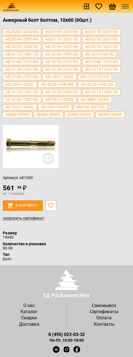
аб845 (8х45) (110, 114)
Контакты (104, 324)
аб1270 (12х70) (94, 77)
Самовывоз (104, 305)
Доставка (29, 324)
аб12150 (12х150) (61, 61)
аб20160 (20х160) (61, 31)
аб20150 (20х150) (101, 31)
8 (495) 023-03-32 (66, 334)
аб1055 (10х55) (19, 107)
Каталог (29, 311)
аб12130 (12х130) (22, 69)
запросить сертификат (23, 218)
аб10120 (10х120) (61, 92)
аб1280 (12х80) (59, 77)
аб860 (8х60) (79, 114)
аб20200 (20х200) (22, 31)
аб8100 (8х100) (90, 107)
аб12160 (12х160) (22, 61)
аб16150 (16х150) (61, 46)
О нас (29, 305)
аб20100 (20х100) (101, 39)
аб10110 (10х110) (101, 92)
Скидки (29, 317)
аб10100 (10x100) (22, 99)
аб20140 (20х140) (22, 39)
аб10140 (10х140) (57, 84)
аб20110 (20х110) (61, 39)
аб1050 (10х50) (55, 107)
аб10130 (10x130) (97, 84)
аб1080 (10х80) (94, 99)
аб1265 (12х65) (19, 84)
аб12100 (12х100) (22, 77)
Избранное (99, 6)
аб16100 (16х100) (61, 54)
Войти (86, 6)
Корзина (112, 6)
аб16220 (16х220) (22, 46)
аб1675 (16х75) (99, 54)
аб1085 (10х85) (59, 99)
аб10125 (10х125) (22, 92)
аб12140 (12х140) (101, 61)
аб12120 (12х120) (61, 69)
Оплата (104, 317)
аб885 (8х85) (17, 114)
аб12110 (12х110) (101, 69)
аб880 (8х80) (48, 114)
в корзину (22, 205)
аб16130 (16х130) (101, 46)
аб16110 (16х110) (22, 54)
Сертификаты (104, 311)
